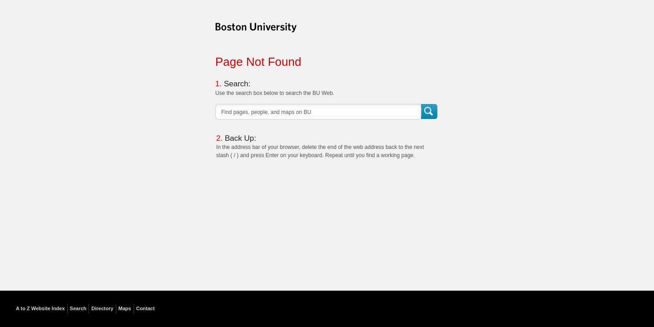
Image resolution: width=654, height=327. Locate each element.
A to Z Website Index (40, 308)
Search (430, 112)
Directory (102, 308)
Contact (145, 308)
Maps (125, 308)
